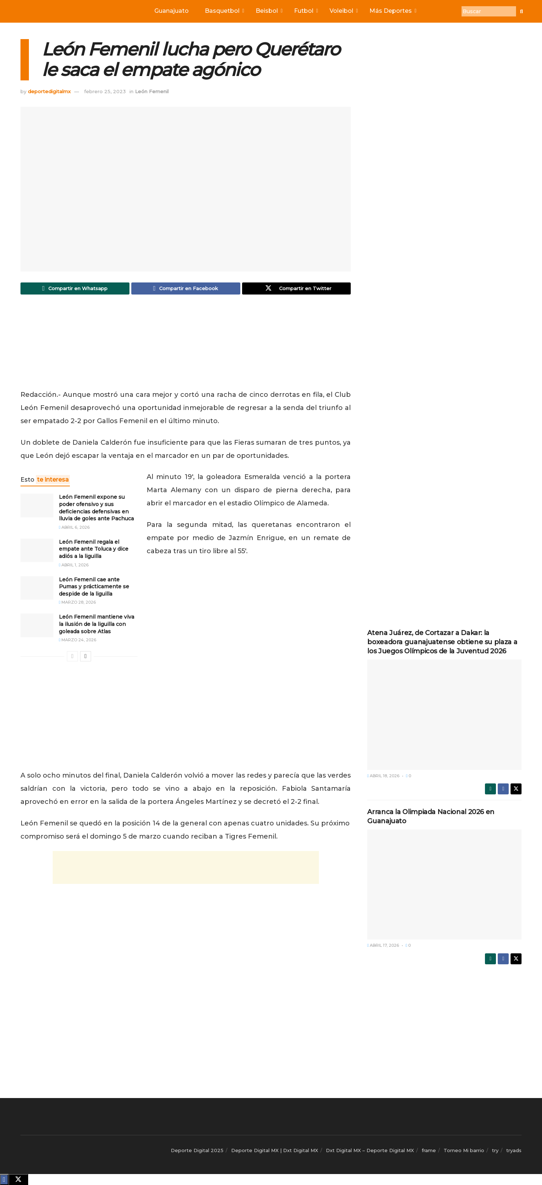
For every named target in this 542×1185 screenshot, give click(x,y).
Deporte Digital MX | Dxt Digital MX (274, 1150)
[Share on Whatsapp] (74, 289)
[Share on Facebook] (185, 289)
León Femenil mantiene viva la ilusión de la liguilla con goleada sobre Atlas (96, 626)
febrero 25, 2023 (105, 91)
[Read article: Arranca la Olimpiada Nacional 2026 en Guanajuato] (444, 884)
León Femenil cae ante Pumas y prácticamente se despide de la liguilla (94, 588)
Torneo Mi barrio (464, 1150)
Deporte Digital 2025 (197, 1150)
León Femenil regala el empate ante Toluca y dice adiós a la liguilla (93, 550)
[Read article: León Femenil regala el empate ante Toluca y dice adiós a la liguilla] (36, 552)
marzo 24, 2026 (77, 641)
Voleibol (343, 10)
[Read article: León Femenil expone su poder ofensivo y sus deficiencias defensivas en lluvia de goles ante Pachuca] (36, 507)
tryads (514, 1150)
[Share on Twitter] (296, 289)
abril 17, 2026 (383, 945)
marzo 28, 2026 (77, 604)
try (495, 1150)
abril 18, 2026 (383, 775)
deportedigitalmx (49, 91)
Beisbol (268, 10)
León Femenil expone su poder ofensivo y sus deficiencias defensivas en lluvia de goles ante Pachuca (96, 510)
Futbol (305, 10)
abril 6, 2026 (74, 529)
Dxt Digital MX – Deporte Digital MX (370, 1150)
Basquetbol (224, 10)
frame (429, 1150)
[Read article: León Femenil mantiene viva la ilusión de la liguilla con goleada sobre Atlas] (36, 627)
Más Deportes (392, 10)
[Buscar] (489, 11)
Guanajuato (171, 10)
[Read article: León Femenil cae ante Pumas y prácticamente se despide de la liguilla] (36, 589)
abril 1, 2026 (74, 566)
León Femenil (152, 91)
